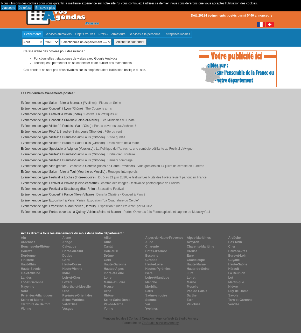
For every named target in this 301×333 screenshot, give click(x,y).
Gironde (151, 260)
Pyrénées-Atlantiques (37, 295)
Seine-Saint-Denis (117, 300)
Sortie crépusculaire (121, 154)
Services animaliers (58, 34)
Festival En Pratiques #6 (101, 114)
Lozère (67, 282)
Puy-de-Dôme (238, 291)
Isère (149, 273)
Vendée (233, 304)
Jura (190, 273)
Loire (107, 277)
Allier (108, 238)
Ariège (67, 242)
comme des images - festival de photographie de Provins (140, 183)
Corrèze (27, 251)
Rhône (109, 295)
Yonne (108, 308)
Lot (230, 277)
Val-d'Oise (70, 304)
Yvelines (151, 308)
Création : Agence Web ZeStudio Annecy (170, 318)
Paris (149, 291)
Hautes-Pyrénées (158, 269)
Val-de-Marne (113, 304)
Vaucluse (193, 304)
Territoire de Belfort (35, 304)
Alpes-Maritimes (199, 238)
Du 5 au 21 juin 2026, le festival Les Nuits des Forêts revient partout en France (152, 177)
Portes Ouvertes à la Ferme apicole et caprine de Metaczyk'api (166, 212)
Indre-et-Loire (114, 273)
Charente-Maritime (200, 246)
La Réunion (236, 273)
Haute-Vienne (72, 269)
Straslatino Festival (110, 189)
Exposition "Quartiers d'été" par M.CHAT (126, 206)
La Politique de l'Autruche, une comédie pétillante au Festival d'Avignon (145, 148)
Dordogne (28, 255)
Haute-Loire (154, 264)
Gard (66, 260)
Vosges (67, 308)
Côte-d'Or (111, 251)
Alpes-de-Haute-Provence (164, 238)
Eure (190, 255)
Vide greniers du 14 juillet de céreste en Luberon (170, 166)
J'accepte (8, 8)
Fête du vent (113, 131)
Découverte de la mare (123, 143)
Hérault (233, 269)
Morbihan (152, 286)
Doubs (67, 255)
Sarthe (192, 295)
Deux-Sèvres (237, 251)
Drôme (109, 255)
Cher (231, 246)
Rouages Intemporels (122, 171)
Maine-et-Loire (114, 282)
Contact (134, 318)
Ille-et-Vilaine (30, 273)
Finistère (27, 260)
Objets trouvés (85, 34)
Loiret (191, 277)
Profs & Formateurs (112, 34)
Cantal (109, 246)
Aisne (66, 238)
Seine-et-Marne (32, 300)
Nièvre (233, 286)
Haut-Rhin (28, 264)
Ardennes (28, 242)
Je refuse (25, 8)
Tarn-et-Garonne (240, 300)
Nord (24, 291)
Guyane (234, 260)
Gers (107, 260)
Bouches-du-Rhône (35, 246)
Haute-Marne (196, 264)
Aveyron (193, 242)
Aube (108, 242)
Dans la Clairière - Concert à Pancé (120, 194)
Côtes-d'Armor (156, 251)
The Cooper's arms (98, 108)
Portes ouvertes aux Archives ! (115, 126)
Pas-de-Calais (197, 291)
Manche (151, 282)
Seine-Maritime (73, 300)
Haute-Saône (237, 264)
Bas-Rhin (235, 242)
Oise (65, 291)
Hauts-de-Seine (198, 269)
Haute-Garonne (115, 264)
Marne (191, 282)
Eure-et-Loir (237, 255)
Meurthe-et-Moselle (76, 286)
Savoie (233, 295)
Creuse (192, 251)
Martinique (236, 282)
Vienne (26, 308)
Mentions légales (114, 318)
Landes (26, 277)
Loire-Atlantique (157, 277)
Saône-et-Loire (156, 295)
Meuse (109, 286)
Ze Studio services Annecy (160, 323)
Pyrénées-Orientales (77, 295)
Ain (23, 238)
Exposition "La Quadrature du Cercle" (113, 200)
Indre (66, 273)
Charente (152, 246)
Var (147, 304)
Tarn (190, 300)
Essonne (151, 255)
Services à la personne (144, 34)
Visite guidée (116, 137)
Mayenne (27, 286)
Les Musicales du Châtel (118, 120)
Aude (149, 242)
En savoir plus (45, 8)
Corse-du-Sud (72, 251)
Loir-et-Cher (71, 277)
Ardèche (234, 238)
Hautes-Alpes (114, 269)
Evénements (32, 34)
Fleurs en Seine (110, 103)
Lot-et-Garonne (32, 282)
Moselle (192, 286)
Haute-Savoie (31, 269)
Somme (151, 300)
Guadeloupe (196, 260)
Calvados (69, 246)
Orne (107, 291)
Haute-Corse (71, 264)
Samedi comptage (119, 160)
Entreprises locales (177, 34)
